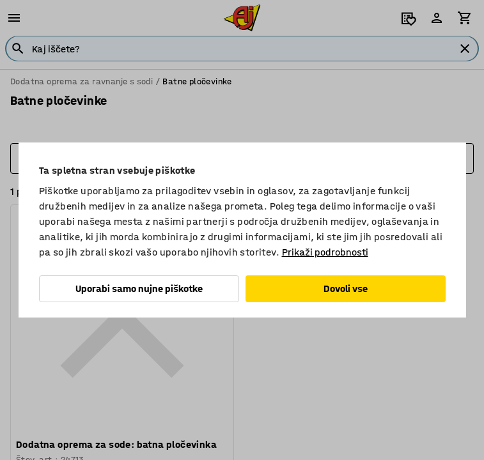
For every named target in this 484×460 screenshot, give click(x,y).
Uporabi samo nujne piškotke (139, 288)
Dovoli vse (346, 288)
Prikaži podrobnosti (325, 252)
